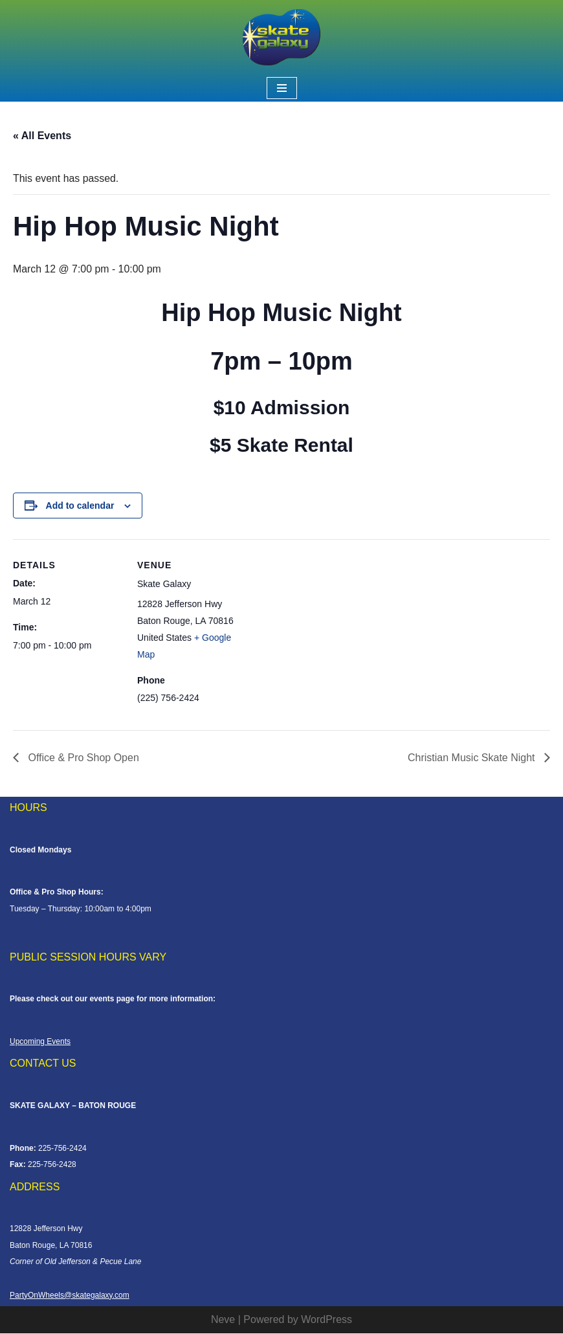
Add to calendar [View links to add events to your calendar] (80, 505)
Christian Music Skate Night (473, 758)
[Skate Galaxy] (281, 37)
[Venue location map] (329, 629)
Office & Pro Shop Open (82, 758)
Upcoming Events (40, 1042)
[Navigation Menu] (282, 88)
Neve (223, 1320)
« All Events (42, 135)
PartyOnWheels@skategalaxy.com (69, 1295)
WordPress (326, 1320)
